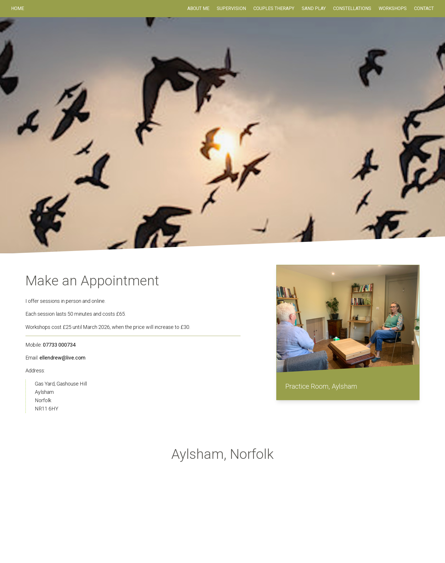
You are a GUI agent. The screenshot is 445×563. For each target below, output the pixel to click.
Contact (424, 8)
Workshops (393, 8)
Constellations (352, 8)
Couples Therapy (273, 8)
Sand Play (314, 8)
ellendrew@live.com (62, 358)
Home (17, 8)
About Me (198, 8)
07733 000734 (59, 345)
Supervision (231, 8)
